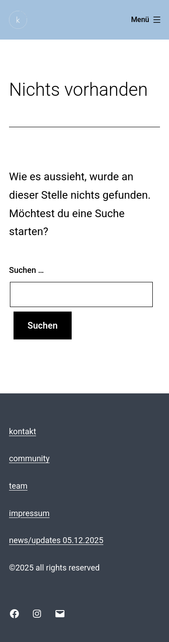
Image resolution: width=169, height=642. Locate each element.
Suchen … (26, 270)
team (18, 485)
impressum (29, 513)
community (29, 458)
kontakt (22, 431)
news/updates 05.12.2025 (56, 540)
